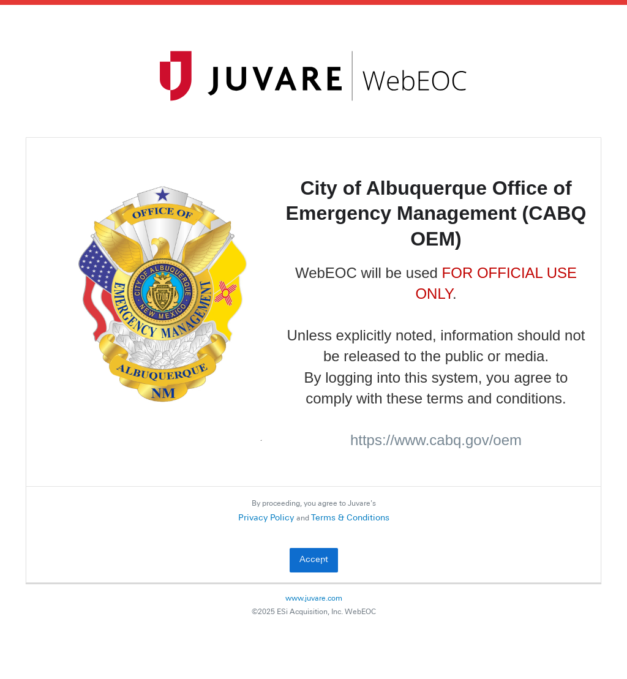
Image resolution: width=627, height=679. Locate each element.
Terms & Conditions (350, 518)
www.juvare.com (313, 598)
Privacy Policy (266, 518)
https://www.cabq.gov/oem (436, 440)
